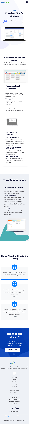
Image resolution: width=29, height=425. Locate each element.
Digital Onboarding (14, 390)
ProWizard (14, 403)
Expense (14, 397)
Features (14, 377)
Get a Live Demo (12, 349)
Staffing (14, 386)
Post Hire (14, 384)
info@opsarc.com (14, 411)
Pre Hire (14, 382)
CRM (14, 379)
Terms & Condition (18, 416)
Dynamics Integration (14, 399)
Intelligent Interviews (14, 401)
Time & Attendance (14, 395)
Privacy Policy (9, 416)
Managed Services (14, 393)
